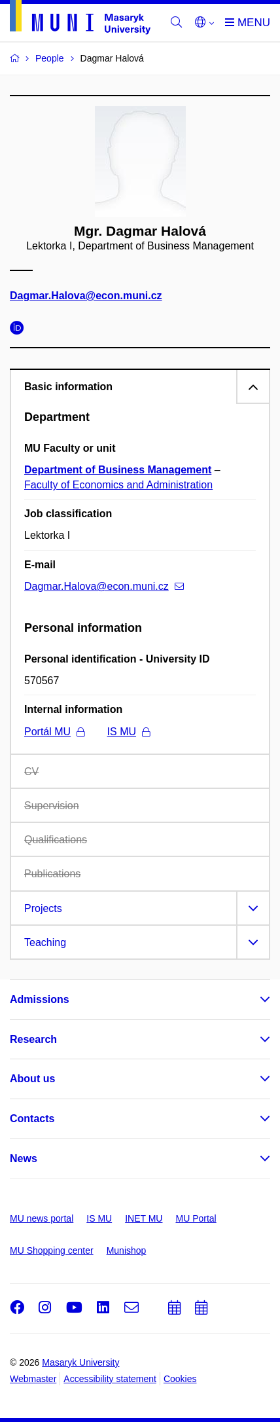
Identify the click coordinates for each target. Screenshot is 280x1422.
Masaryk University (80, 1362)
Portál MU (54, 731)
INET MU (143, 1218)
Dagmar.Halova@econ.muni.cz (86, 296)
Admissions (39, 999)
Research (33, 1039)
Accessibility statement (109, 1379)
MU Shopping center (52, 1250)
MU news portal (41, 1218)
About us (32, 1078)
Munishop (127, 1250)
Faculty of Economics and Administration (118, 484)
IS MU (128, 731)
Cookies (180, 1379)
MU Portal (195, 1218)
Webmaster (33, 1379)
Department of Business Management (117, 469)
